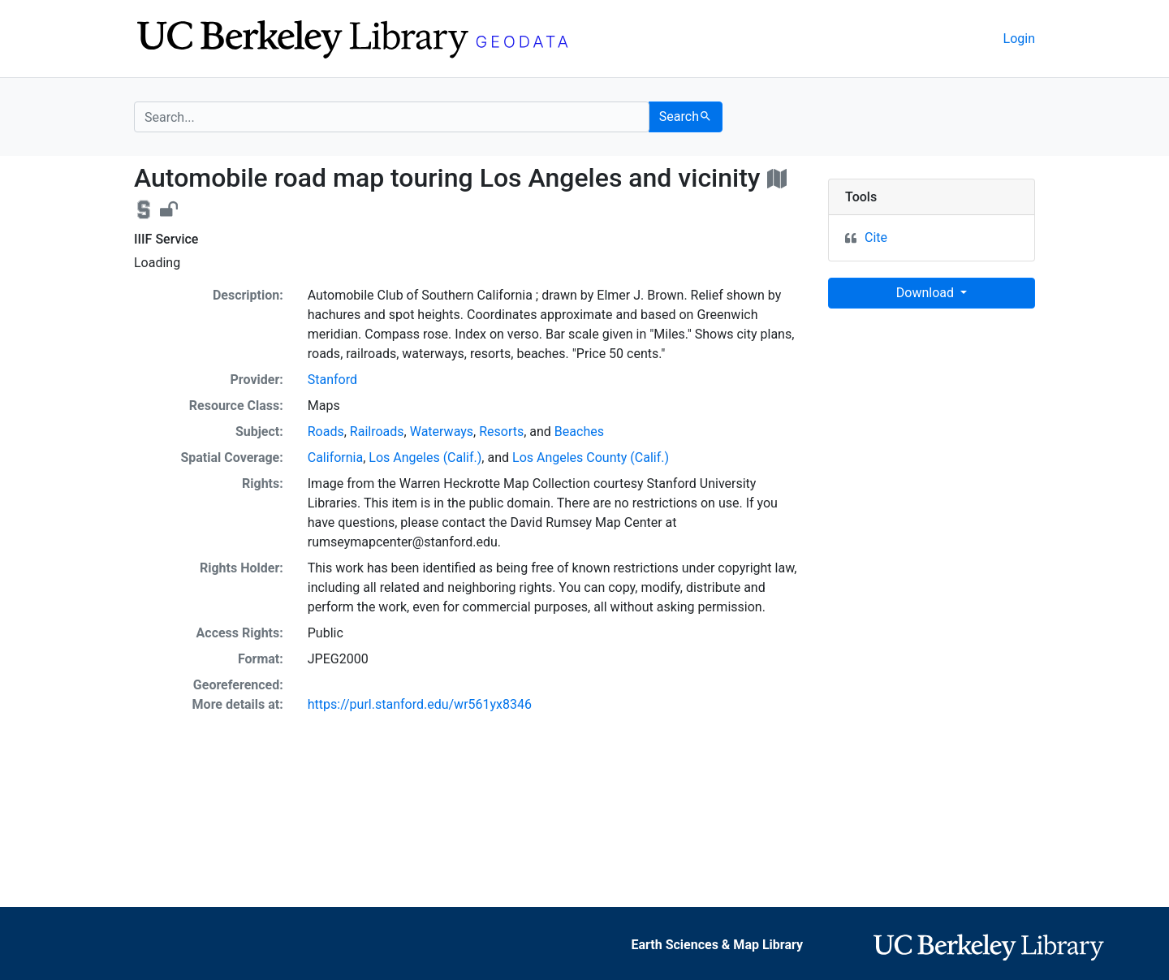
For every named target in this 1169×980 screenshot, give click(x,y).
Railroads (377, 431)
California (335, 457)
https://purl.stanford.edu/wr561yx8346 (420, 704)
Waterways (441, 431)
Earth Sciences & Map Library (718, 944)
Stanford (332, 379)
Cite (876, 237)
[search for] (391, 116)
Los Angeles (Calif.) (425, 457)
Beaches (579, 431)
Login (1019, 38)
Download (926, 292)
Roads (326, 431)
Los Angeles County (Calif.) (590, 457)
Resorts (501, 431)
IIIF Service (166, 239)
